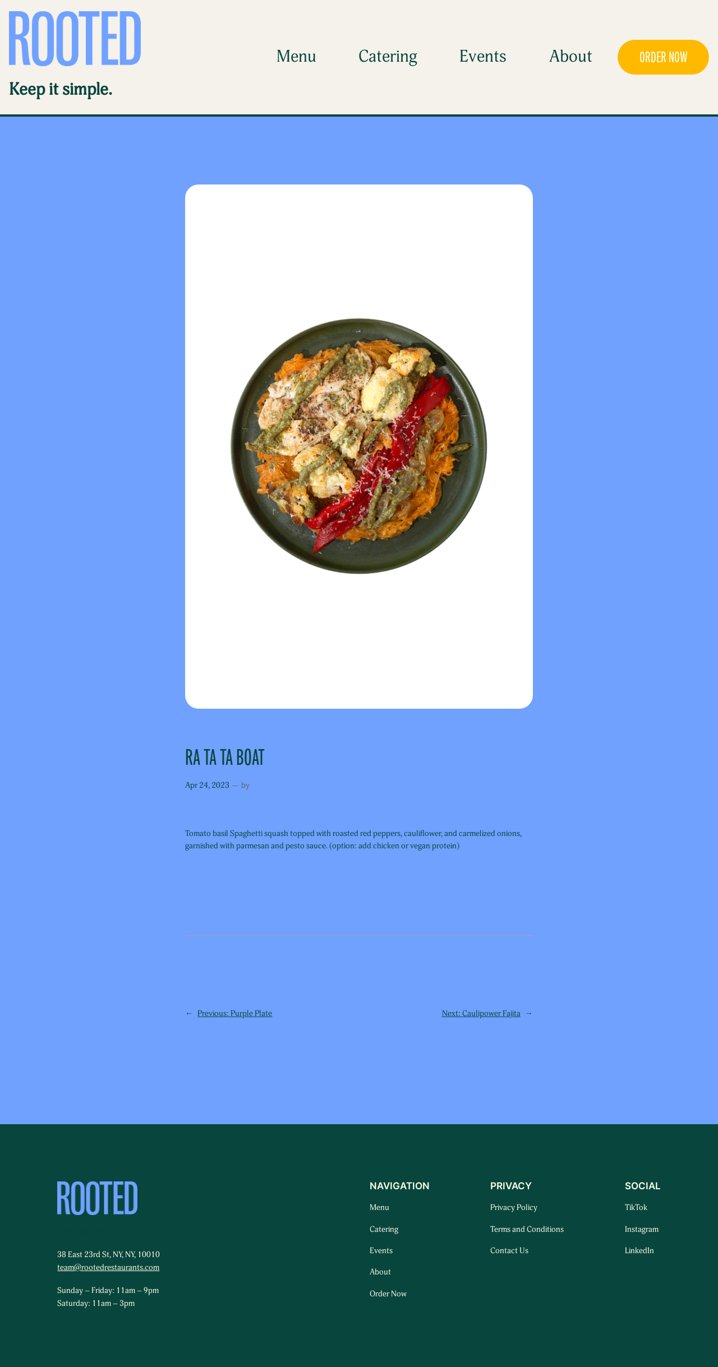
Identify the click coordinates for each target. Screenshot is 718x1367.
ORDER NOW (663, 57)
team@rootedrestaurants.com (108, 1268)
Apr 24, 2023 (207, 786)
